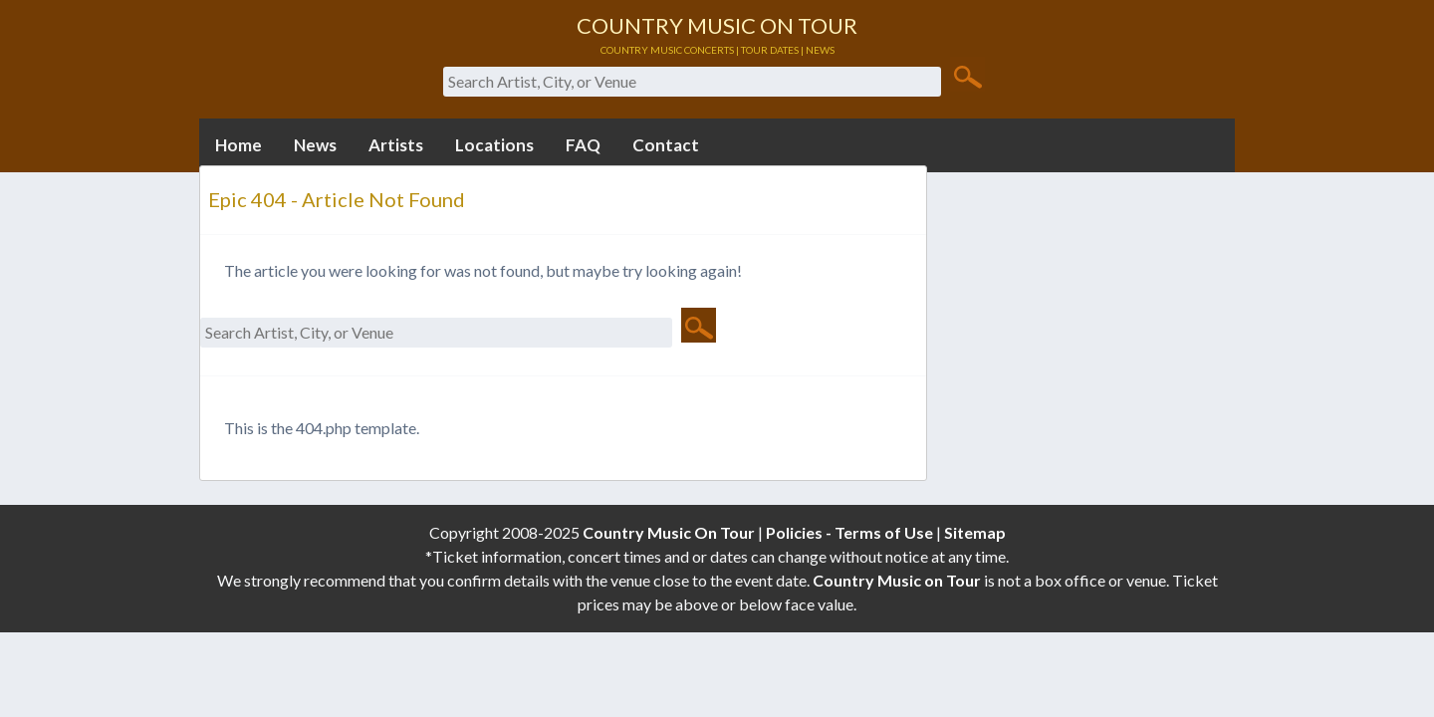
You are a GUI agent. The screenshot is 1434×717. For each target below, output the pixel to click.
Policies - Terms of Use (849, 532)
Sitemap (975, 532)
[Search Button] (967, 76)
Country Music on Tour (897, 580)
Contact (665, 144)
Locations (494, 144)
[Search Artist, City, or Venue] (692, 82)
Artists (395, 144)
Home (238, 144)
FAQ (583, 144)
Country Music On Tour (669, 532)
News (315, 144)
